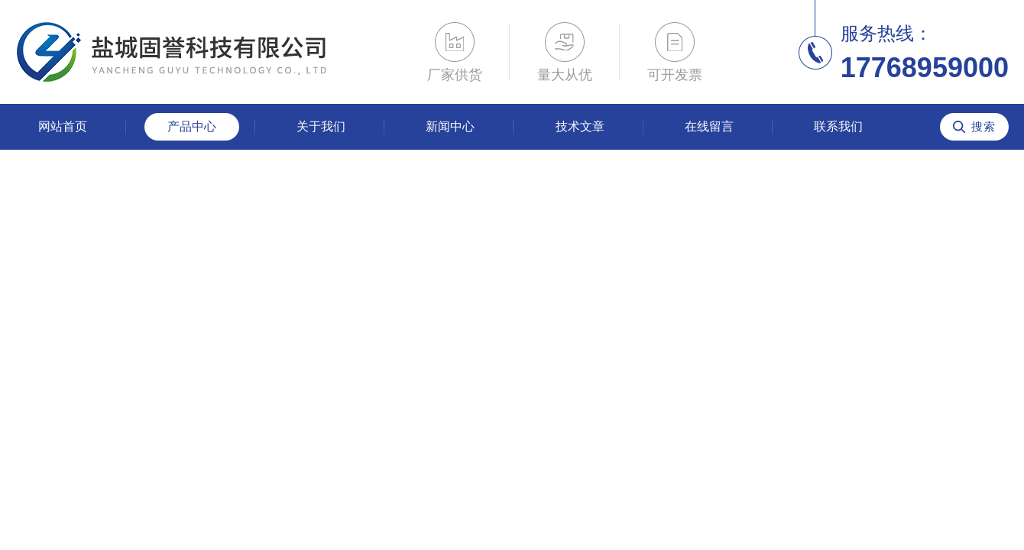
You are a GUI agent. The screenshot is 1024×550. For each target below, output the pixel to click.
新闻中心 (450, 126)
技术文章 (580, 126)
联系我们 (838, 126)
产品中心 (191, 126)
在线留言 (709, 126)
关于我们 (321, 126)
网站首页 (62, 126)
